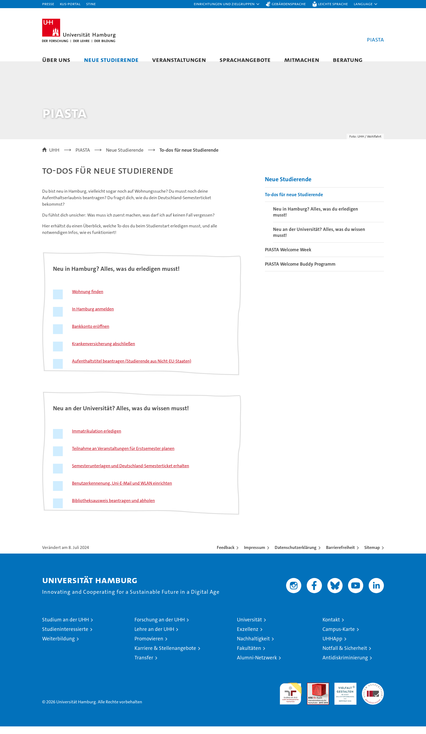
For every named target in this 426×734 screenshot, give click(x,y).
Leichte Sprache (333, 4)
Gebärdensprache (289, 4)
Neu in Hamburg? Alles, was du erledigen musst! (315, 219)
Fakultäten (249, 655)
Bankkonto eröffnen (90, 334)
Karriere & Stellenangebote (165, 655)
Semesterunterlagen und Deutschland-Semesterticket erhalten (130, 473)
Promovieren (148, 646)
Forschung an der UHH (159, 627)
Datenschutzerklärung (296, 555)
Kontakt (331, 627)
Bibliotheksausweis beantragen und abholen (113, 508)
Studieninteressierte (65, 636)
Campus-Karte (338, 636)
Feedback (225, 555)
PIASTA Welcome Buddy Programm (300, 271)
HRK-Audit (344, 693)
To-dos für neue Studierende (294, 202)
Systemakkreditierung (373, 693)
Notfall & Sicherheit (344, 655)
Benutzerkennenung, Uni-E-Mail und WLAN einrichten (122, 491)
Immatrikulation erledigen (96, 438)
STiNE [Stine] (91, 4)
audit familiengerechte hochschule (291, 698)
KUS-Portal (70, 4)
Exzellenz (247, 636)
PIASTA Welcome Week (288, 257)
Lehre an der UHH (154, 636)
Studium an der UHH (65, 627)
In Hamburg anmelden (93, 316)
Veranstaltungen (179, 59)
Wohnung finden (87, 299)
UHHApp (332, 646)
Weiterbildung (58, 646)
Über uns (56, 59)
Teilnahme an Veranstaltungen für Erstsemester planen (123, 456)
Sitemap (372, 555)
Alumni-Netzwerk (257, 665)
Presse (48, 4)
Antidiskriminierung (345, 665)
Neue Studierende (111, 59)
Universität (249, 627)
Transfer (143, 665)
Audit (312, 693)
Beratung (347, 59)
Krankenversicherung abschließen (103, 351)
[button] (227, 4)
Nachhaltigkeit (253, 646)
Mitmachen (301, 59)
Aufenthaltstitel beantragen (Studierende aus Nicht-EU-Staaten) (131, 368)
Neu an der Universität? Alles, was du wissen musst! (319, 240)
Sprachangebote (245, 59)
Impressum (254, 555)
